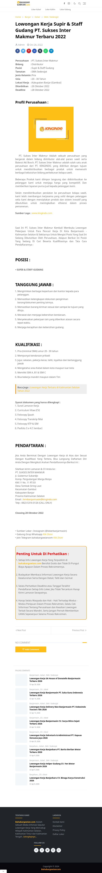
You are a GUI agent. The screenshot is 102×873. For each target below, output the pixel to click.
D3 (41, 689)
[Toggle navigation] (84, 3)
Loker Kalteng (65, 9)
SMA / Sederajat (52, 675)
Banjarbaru (34, 746)
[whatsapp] (58, 850)
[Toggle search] (79, 3)
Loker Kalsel (36, 9)
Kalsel (42, 675)
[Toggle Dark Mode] (74, 3)
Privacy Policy (59, 830)
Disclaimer (57, 826)
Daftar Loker (58, 834)
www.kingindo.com (42, 213)
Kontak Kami (58, 822)
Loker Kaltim (50, 9)
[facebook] (64, 3)
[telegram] (36, 850)
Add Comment (30, 649)
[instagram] (69, 3)
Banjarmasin (34, 675)
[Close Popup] (3, 871)
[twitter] (47, 850)
